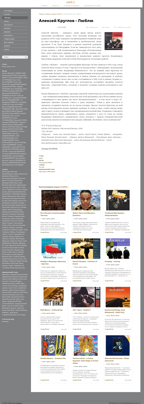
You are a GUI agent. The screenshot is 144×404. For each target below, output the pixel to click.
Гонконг (18, 189)
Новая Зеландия (17, 218)
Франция (5, 241)
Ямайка (24, 245)
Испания (22, 198)
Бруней (20, 254)
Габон (18, 187)
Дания (10, 192)
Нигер (21, 263)
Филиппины (14, 268)
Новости (55, 6)
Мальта (5, 252)
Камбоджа (6, 203)
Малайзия (15, 212)
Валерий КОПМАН (19, 98)
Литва (9, 210)
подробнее (44, 232)
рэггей (12, 299)
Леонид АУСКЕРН (20, 120)
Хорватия (13, 241)
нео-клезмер (13, 286)
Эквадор (22, 243)
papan (4, 73)
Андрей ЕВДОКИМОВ (18, 84)
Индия (4, 196)
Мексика (13, 214)
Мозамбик (6, 263)
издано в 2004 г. (57, 14)
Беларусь (14, 178)
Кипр (4, 250)
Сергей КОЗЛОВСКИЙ (10, 149)
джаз (9, 66)
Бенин (4, 180)
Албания (21, 252)
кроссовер (6, 297)
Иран (23, 196)
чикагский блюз (21, 310)
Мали (22, 212)
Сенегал (5, 227)
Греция (24, 189)
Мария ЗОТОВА (21, 127)
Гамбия (16, 256)
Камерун (14, 203)
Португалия (18, 223)
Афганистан (13, 176)
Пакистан (13, 221)
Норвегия (5, 221)
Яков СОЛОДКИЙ (16, 165)
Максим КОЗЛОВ (8, 127)
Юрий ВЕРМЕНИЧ (8, 158)
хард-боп (20, 308)
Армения (5, 176)
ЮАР (18, 245)
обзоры (47, 14)
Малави (24, 261)
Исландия (14, 198)
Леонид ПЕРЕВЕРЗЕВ (10, 122)
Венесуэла (13, 185)
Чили (25, 241)
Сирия (10, 265)
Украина (5, 239)
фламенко (6, 308)
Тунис (10, 234)
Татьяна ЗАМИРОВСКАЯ (11, 154)
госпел (4, 286)
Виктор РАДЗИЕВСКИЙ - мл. (12, 100)
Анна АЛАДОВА (16, 89)
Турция (5, 236)
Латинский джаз (15, 281)
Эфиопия (12, 245)
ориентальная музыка (16, 290)
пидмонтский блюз (20, 292)
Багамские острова (9, 254)
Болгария (10, 180)
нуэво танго (12, 288)
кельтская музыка (8, 295)
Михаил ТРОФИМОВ (9, 131)
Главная (44, 6)
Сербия (12, 227)
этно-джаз (22, 315)
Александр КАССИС (9, 75)
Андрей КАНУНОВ (9, 86)
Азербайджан (7, 174)
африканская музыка (10, 277)
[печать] (106, 27)
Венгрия (5, 185)
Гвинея (22, 256)
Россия (15, 225)
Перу (4, 223)
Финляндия (20, 239)
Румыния (22, 225)
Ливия (18, 261)
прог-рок (19, 295)
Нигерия (11, 216)
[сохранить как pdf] (122, 27)
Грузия (4, 192)
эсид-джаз (13, 312)
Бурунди (5, 183)
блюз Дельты (13, 279)
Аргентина (23, 174)
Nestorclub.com (135, 403)
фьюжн (13, 308)
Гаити (4, 189)
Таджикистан (19, 265)
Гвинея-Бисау (7, 259)
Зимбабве (15, 194)
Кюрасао (10, 250)
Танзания (5, 268)
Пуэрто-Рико (7, 225)
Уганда (11, 236)
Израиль (23, 194)
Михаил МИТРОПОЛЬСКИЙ (12, 129)
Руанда (5, 265)
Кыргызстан (15, 207)
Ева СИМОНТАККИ (9, 111)
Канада (21, 203)
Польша (10, 223)
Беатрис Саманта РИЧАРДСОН (13, 160)
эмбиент (5, 312)
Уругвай (12, 239)
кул (3, 281)
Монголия (14, 263)
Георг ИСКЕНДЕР (16, 104)
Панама (21, 221)
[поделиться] (92, 27)
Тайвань (12, 232)
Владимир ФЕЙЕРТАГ (10, 102)
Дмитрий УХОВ (21, 109)
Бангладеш (6, 178)
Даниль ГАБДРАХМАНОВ (11, 163)
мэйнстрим (20, 283)
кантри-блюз (7, 292)
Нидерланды (19, 216)
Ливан (4, 210)
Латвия (23, 207)
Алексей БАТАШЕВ (16, 78)
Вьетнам (12, 187)
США (25, 230)
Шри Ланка (12, 252)
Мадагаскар (18, 250)
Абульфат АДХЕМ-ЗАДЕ (17, 73)
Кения (22, 248)
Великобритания (15, 183)
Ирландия (6, 198)
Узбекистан (19, 236)
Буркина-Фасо (7, 256)
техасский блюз (8, 303)
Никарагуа (6, 218)
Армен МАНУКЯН (16, 91)
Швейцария (6, 243)
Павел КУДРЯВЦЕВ (9, 145)
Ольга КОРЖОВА (19, 142)
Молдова (20, 214)
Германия (10, 189)
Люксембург (17, 210)
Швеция (15, 243)
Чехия (20, 241)
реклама (5, 321)
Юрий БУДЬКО (18, 156)
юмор (6, 49)
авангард (5, 274)
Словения (13, 230)
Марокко (5, 214)
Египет (15, 259)
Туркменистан (18, 234)
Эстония (5, 245)
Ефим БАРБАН (14, 113)
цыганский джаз (8, 310)
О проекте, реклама (71, 6)
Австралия (6, 171)
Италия (5, 201)
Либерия (12, 261)
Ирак (19, 196)
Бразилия (18, 180)
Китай (4, 205)
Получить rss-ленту (92, 6)
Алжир (15, 174)
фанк (21, 306)
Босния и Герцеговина (10, 248)
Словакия (5, 230)
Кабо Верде (12, 201)
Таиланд (5, 232)
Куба (8, 207)
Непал (4, 216)
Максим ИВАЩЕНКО (15, 125)
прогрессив (15, 297)
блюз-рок (23, 279)
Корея (18, 205)
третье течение (13, 306)
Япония (22, 268)
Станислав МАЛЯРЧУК (16, 151)
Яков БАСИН (20, 158)
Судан (20, 230)
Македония (6, 212)
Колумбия (11, 205)
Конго (21, 259)
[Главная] (71, 2)
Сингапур (19, 227)
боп (6, 281)
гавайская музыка (8, 283)
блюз (4, 66)
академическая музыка (18, 274)
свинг (18, 299)
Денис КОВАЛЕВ (8, 107)
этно (13, 66)
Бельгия (22, 178)
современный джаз (9, 315)
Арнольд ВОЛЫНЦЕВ (10, 93)
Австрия (14, 171)
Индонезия (12, 196)
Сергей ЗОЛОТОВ (18, 147)
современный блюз (14, 301)
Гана (23, 187)
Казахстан (22, 201)
